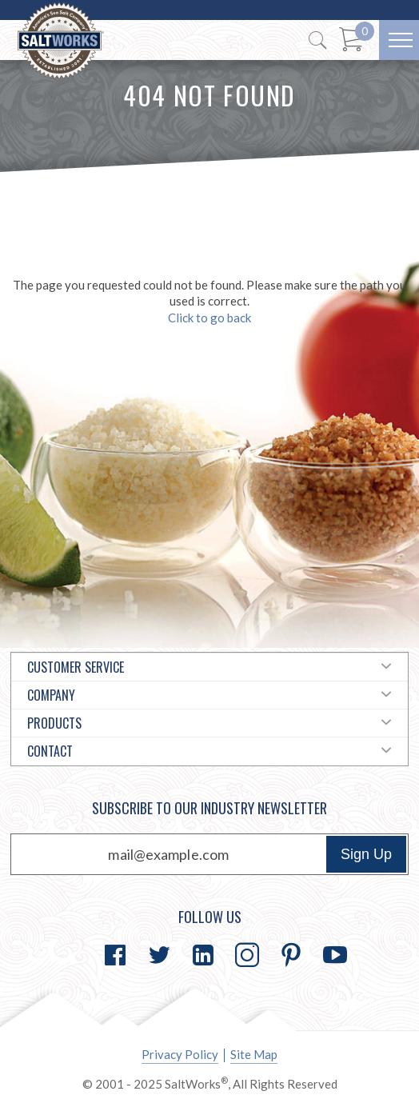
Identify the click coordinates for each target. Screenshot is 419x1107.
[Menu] (399, 40)
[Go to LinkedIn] (203, 955)
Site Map (253, 1054)
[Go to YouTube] (335, 955)
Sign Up (366, 854)
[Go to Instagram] (247, 955)
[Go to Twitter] (159, 955)
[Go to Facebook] (115, 955)
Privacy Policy (180, 1054)
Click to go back (209, 317)
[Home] (61, 41)
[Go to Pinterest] (291, 955)
